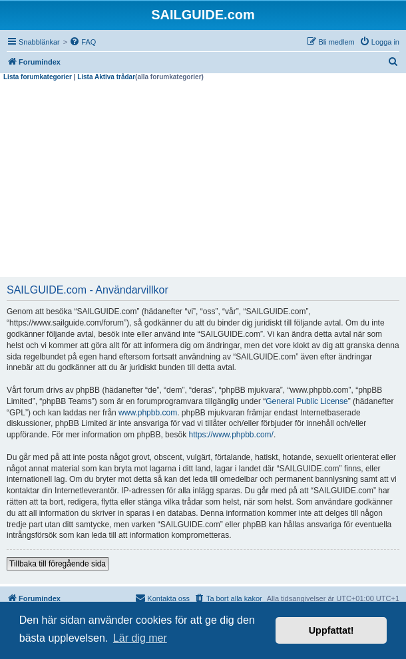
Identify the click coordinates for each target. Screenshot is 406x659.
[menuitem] (82, 42)
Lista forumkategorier (37, 77)
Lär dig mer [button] (140, 638)
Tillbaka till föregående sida (57, 563)
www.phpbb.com (147, 412)
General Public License (306, 401)
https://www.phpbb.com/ (230, 434)
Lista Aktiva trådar (106, 77)
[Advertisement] (203, 181)
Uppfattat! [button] (331, 630)
